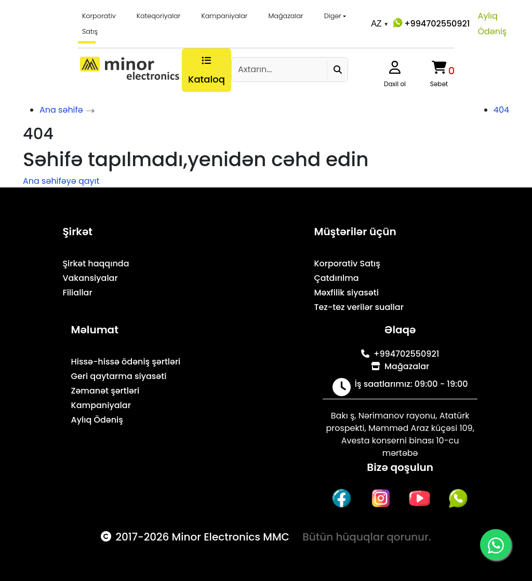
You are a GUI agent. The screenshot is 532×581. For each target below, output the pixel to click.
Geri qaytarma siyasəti (119, 376)
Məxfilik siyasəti (346, 293)
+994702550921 (430, 23)
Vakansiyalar (89, 278)
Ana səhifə (61, 110)
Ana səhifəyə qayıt (61, 181)
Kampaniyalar (224, 15)
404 (501, 110)
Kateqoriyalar (159, 15)
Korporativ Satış (99, 23)
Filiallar (77, 293)
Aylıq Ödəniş (492, 23)
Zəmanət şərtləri (105, 391)
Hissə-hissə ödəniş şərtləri (126, 362)
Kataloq (206, 71)
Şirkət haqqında (95, 263)
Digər (332, 15)
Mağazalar (286, 15)
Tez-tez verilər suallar (358, 307)
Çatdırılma (336, 278)
